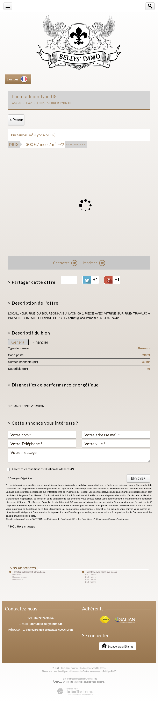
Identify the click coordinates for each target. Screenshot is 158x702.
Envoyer (138, 478)
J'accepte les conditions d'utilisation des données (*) (43, 469)
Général (18, 342)
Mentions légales (61, 671)
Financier (40, 342)
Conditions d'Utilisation (93, 519)
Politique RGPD (109, 671)
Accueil (17, 103)
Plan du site (47, 671)
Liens (72, 671)
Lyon (29, 103)
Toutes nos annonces (92, 671)
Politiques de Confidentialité (61, 519)
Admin (78, 671)
